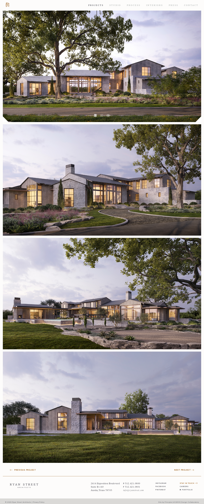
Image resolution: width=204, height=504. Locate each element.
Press (173, 5)
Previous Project (23, 470)
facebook (160, 486)
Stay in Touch (189, 483)
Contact (191, 5)
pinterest (160, 490)
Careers (184, 486)
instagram (160, 483)
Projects (96, 5)
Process (133, 5)
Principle (168, 502)
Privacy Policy (38, 502)
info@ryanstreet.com (133, 490)
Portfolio (186, 490)
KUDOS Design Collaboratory (186, 502)
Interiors (154, 5)
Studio (115, 5)
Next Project (184, 470)
